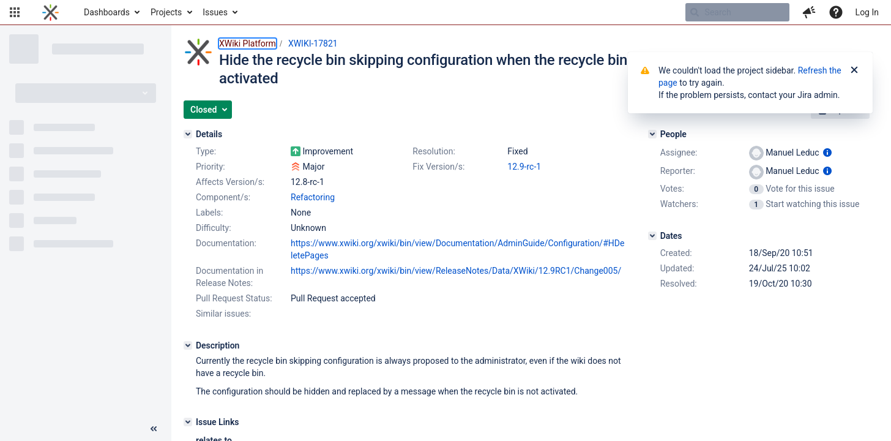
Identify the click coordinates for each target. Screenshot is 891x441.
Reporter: (677, 171)
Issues (215, 12)
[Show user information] (827, 152)
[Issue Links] (188, 422)
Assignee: (679, 152)
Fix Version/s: (438, 167)
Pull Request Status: (234, 298)
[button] (14, 12)
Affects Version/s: (230, 182)
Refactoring (313, 197)
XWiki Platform (247, 43)
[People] (652, 134)
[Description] (188, 345)
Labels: (209, 212)
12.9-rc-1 (524, 167)
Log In (867, 12)
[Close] (854, 70)
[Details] (188, 134)
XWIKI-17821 (313, 43)
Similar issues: (223, 313)
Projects (166, 12)
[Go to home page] (50, 12)
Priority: (210, 167)
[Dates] (652, 236)
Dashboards (107, 12)
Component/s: (223, 197)
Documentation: (226, 243)
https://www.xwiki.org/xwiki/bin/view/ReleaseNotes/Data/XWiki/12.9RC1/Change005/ (456, 271)
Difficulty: (213, 228)
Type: (206, 151)
